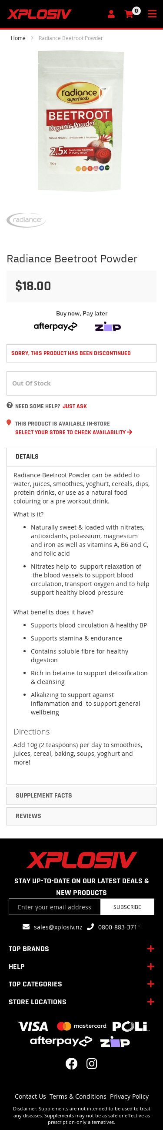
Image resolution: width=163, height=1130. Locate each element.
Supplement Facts (44, 795)
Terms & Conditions (78, 1096)
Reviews (28, 816)
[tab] (81, 457)
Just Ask (75, 406)
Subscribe (127, 906)
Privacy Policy (129, 1096)
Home (18, 37)
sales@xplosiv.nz (58, 927)
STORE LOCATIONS (38, 1002)
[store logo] (54, 14)
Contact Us (30, 1096)
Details (27, 456)
